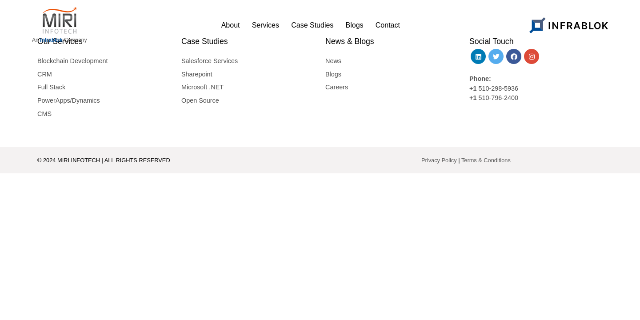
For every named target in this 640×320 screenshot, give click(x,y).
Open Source (200, 100)
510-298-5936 (497, 88)
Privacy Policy (439, 160)
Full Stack (51, 87)
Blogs (333, 74)
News (333, 60)
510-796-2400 (498, 97)
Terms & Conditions (486, 160)
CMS (44, 113)
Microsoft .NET (202, 87)
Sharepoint (196, 74)
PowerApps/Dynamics (68, 100)
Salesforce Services (209, 60)
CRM (44, 74)
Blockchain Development (72, 60)
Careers (336, 87)
